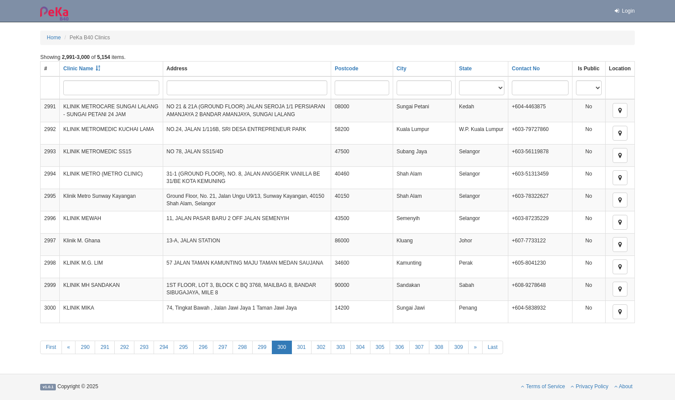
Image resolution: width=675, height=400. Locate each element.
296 (203, 347)
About (623, 386)
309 (458, 347)
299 (262, 347)
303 (340, 347)
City (402, 69)
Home (54, 37)
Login (624, 11)
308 (439, 347)
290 (85, 347)
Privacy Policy (589, 386)
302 (321, 347)
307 (419, 347)
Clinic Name (78, 69)
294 (163, 347)
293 (144, 347)
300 (282, 347)
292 (124, 347)
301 (301, 347)
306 (399, 347)
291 (104, 347)
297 (223, 347)
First (51, 347)
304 (360, 347)
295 (183, 347)
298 (242, 347)
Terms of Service (543, 386)
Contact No (526, 69)
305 (380, 347)
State (465, 69)
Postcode (346, 69)
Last (493, 347)
